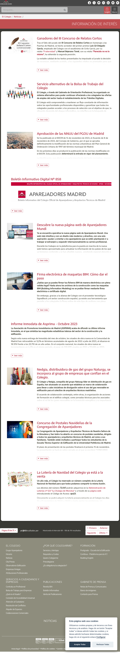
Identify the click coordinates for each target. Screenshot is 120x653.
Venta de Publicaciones (52, 594)
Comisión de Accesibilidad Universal (20, 598)
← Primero (92, 528)
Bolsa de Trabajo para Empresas (19, 590)
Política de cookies (48, 648)
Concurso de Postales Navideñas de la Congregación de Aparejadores (64, 425)
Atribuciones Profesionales (17, 573)
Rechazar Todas (102, 644)
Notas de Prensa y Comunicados (93, 586)
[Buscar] (34, 9)
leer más (44, 69)
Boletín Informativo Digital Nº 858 (36, 179)
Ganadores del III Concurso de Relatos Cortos (69, 38)
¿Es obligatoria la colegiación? (55, 565)
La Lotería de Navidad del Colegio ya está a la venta (70, 474)
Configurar (100, 637)
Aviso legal (15, 648)
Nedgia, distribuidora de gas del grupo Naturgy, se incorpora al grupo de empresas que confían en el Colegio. (73, 373)
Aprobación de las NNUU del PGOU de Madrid (70, 133)
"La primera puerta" (80, 64)
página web (95, 491)
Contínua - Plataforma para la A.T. (94, 554)
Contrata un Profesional (15, 586)
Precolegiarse (48, 561)
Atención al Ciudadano (15, 601)
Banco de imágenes (88, 590)
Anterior (104, 528)
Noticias (9, 558)
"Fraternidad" (49, 51)
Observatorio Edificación (16, 565)
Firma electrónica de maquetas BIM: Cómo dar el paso (72, 276)
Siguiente (91, 533)
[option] (23, 550)
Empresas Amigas (13, 569)
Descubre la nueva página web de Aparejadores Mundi (72, 227)
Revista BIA (48, 586)
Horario (9, 554)
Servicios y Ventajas (51, 550)
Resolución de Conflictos (16, 605)
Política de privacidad (30, 648)
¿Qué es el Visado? (13, 594)
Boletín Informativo (51, 590)
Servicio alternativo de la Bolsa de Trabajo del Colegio (70, 86)
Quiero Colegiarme (50, 558)
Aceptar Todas (79, 644)
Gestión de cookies (64, 648)
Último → (103, 533)
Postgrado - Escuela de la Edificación (95, 550)
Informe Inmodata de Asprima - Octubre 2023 (44, 324)
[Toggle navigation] (114, 10)
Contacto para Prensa (89, 594)
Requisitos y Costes (51, 554)
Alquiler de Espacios (14, 609)
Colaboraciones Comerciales (17, 613)
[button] (9, 530)
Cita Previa (10, 561)
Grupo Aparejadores (14, 550)
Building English (86, 558)
